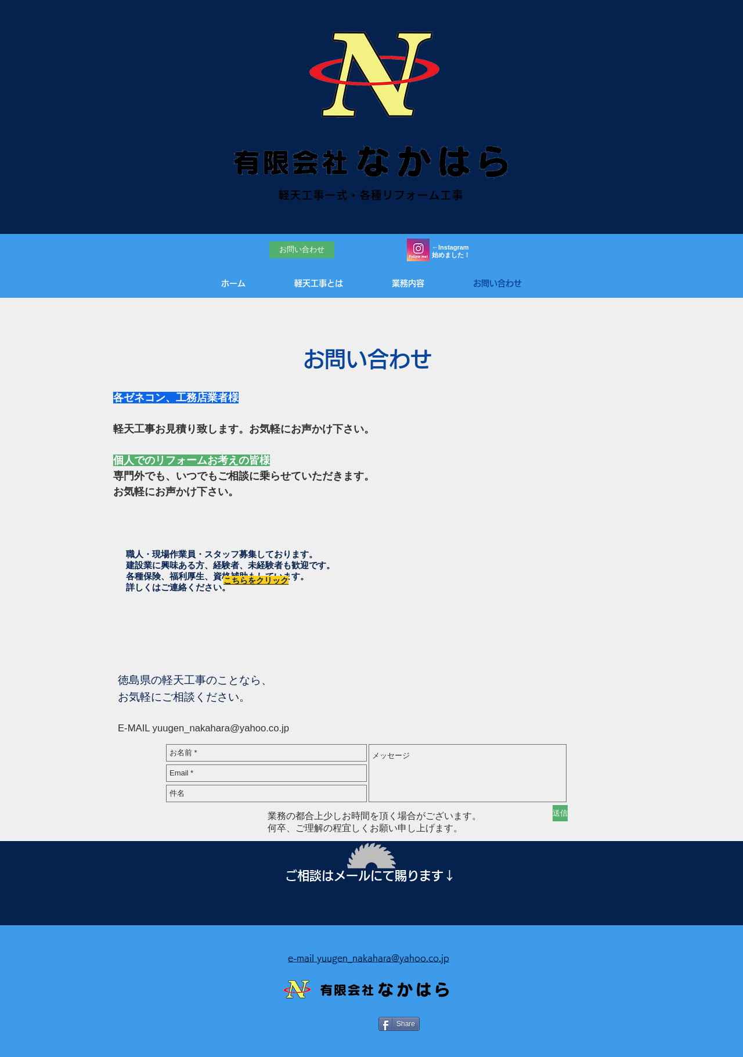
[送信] (560, 813)
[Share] (399, 1024)
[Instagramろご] (418, 250)
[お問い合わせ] (301, 249)
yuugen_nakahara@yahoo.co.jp (221, 728)
